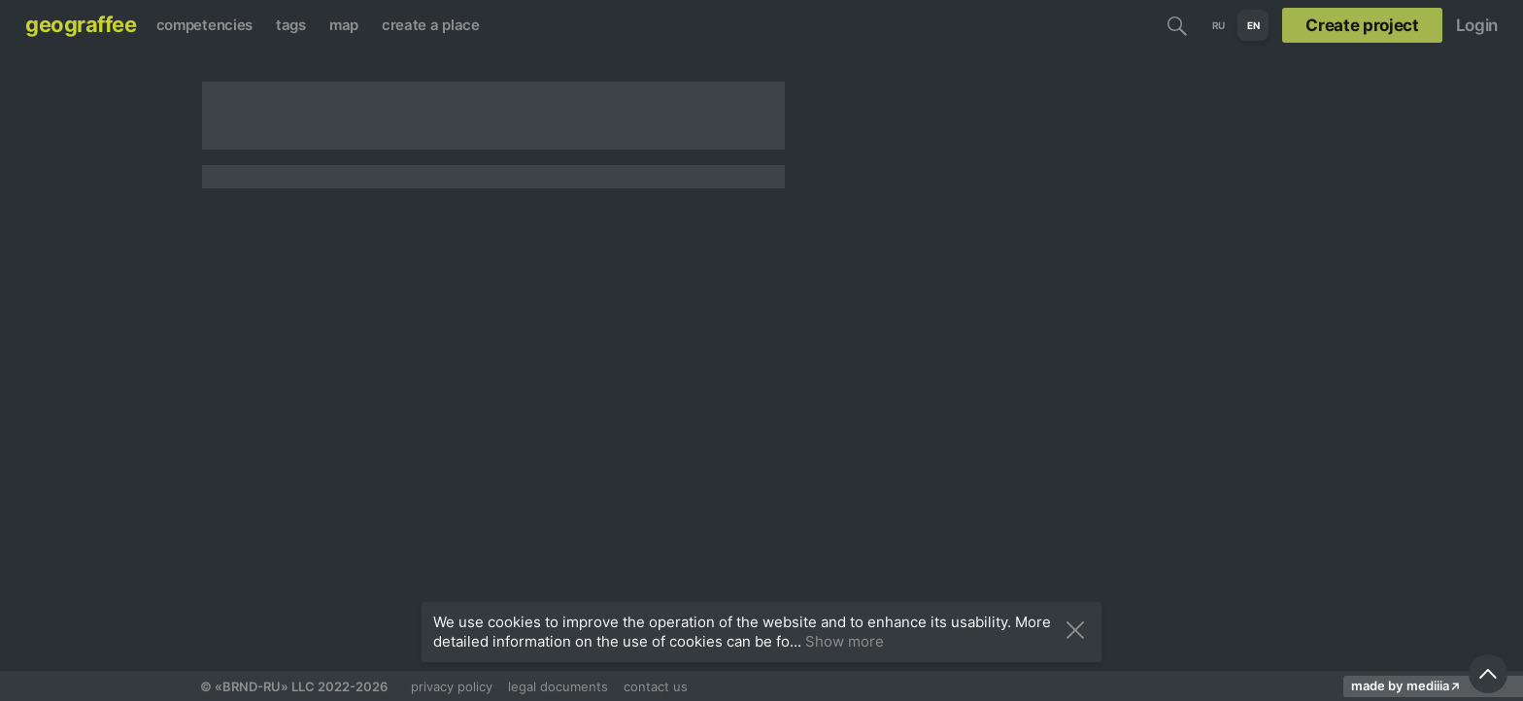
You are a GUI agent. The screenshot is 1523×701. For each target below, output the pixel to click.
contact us (656, 686)
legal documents (558, 686)
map (343, 25)
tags (291, 25)
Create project (1361, 25)
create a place (431, 25)
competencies (204, 25)
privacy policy (451, 686)
